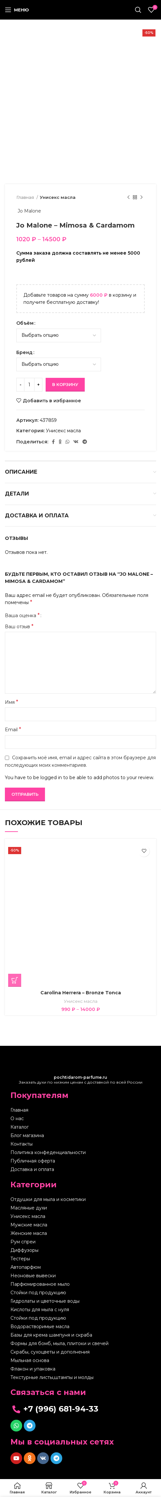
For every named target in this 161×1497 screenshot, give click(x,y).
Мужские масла (28, 1225)
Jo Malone (28, 211)
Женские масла (28, 1233)
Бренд (24, 352)
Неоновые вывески (33, 1276)
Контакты (21, 1144)
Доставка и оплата (32, 1169)
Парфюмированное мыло (40, 1284)
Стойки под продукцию (38, 1293)
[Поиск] (138, 9)
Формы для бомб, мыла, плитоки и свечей (59, 1343)
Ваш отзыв (19, 626)
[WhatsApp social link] (67, 441)
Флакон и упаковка (32, 1369)
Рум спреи (23, 1242)
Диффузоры (24, 1250)
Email (13, 729)
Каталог (19, 1127)
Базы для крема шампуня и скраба (51, 1335)
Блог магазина (27, 1135)
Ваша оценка (22, 615)
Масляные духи (28, 1208)
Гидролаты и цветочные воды (45, 1301)
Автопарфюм (25, 1267)
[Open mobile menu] (17, 9)
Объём (25, 323)
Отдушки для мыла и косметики (48, 1199)
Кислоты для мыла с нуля (39, 1309)
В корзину (65, 384)
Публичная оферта (32, 1161)
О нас (17, 1118)
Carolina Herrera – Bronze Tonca (80, 993)
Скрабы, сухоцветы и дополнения (50, 1352)
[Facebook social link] (53, 441)
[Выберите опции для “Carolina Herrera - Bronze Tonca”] (14, 980)
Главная (25, 197)
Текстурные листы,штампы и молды (52, 1377)
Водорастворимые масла (39, 1326)
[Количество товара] (29, 385)
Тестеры (20, 1259)
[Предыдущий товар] (128, 197)
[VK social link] (75, 441)
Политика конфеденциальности (48, 1152)
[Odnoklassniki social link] (60, 441)
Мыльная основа (29, 1360)
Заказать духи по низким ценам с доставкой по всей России (80, 1080)
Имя (11, 702)
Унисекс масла (58, 197)
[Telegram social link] (84, 441)
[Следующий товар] (141, 197)
